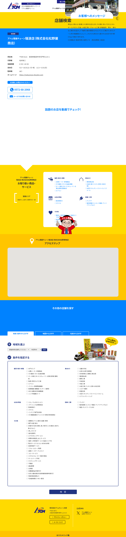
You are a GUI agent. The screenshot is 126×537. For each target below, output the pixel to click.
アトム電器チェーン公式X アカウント (84, 513)
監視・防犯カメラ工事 (34, 381)
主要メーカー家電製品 (35, 371)
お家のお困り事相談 (85, 371)
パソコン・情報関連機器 (35, 386)
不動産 (30, 463)
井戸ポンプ (31, 369)
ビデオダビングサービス (35, 436)
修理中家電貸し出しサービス (37, 438)
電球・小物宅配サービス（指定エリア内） (40, 441)
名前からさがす (75, 333)
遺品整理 (31, 466)
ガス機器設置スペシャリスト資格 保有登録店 (41, 415)
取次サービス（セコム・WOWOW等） (39, 443)
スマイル (30, 410)
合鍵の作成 (82, 369)
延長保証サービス (33, 446)
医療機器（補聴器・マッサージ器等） (38, 389)
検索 (44, 349)
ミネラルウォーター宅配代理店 (37, 456)
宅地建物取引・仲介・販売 (36, 478)
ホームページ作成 (33, 458)
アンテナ (81, 402)
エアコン (31, 384)
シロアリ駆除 (83, 389)
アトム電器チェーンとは (59, 8)
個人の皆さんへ (64, 2)
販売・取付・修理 (19, 369)
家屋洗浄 (82, 391)
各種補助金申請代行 (34, 471)
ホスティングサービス (34, 461)
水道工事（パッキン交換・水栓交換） (89, 386)
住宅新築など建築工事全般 (87, 374)
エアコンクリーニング (85, 396)
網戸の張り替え (33, 423)
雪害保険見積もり (33, 476)
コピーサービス (33, 453)
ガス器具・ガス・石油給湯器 (36, 374)
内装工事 (82, 384)
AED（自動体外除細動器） (36, 391)
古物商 (30, 468)
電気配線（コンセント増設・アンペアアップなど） (93, 405)
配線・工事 (68, 402)
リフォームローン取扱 (34, 448)
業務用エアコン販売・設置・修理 (38, 421)
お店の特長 (17, 402)
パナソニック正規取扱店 (35, 405)
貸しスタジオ (32, 431)
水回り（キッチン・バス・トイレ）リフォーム (91, 394)
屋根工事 (82, 379)
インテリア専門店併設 (35, 412)
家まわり (67, 369)
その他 (16, 421)
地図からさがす (48, 333)
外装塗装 (82, 381)
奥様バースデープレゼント (36, 451)
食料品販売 (31, 433)
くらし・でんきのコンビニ (35, 402)
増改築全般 (82, 376)
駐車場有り (31, 407)
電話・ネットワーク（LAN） (86, 407)
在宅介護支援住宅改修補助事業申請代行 (41, 473)
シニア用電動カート (34, 394)
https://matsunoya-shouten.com (31, 75)
